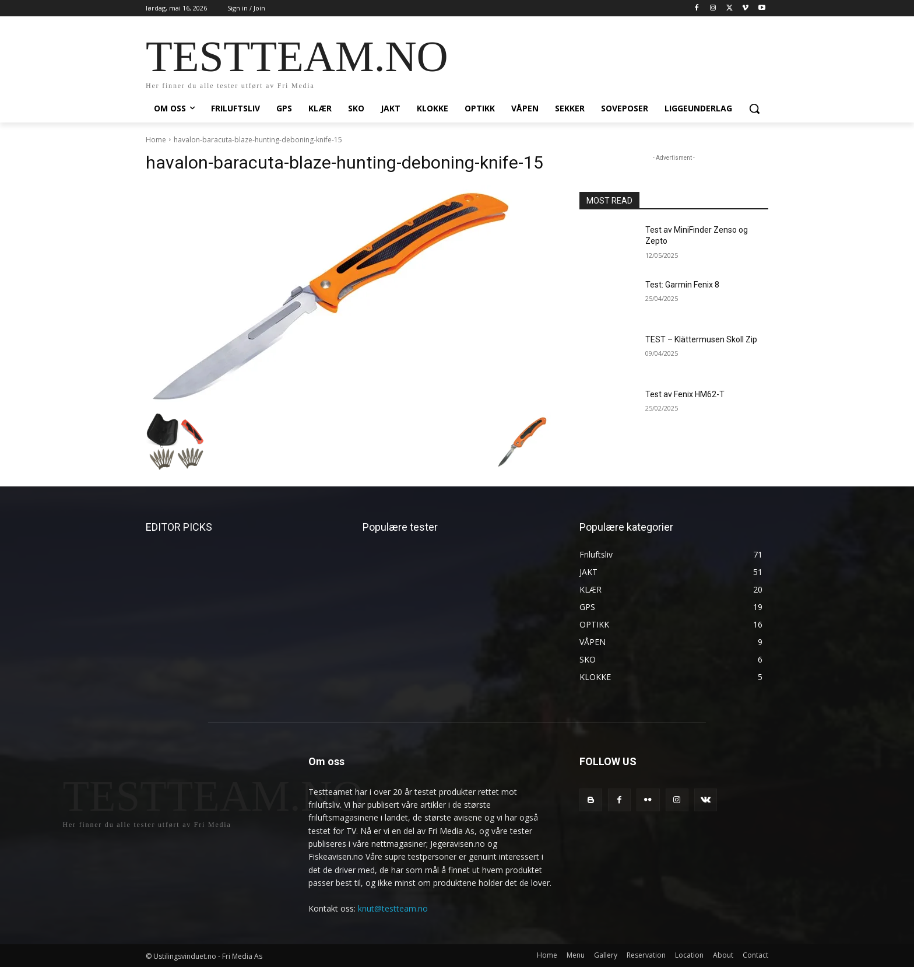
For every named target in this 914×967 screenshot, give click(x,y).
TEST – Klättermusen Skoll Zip (701, 339)
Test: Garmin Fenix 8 (682, 284)
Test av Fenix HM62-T (685, 394)
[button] (754, 108)
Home (156, 140)
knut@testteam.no (393, 908)
